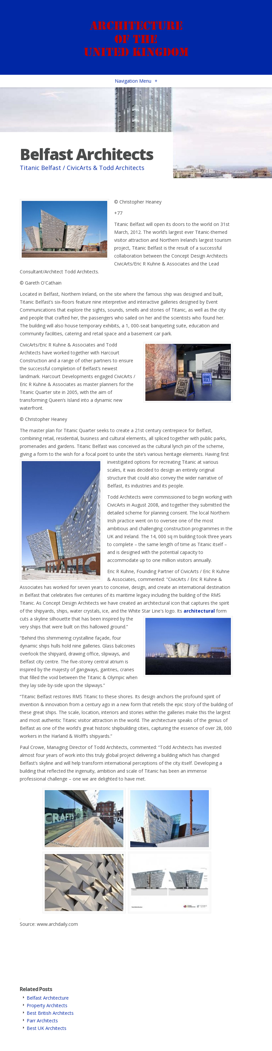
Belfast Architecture (48, 998)
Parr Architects (42, 1020)
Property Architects (47, 1005)
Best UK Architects (46, 1028)
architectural (199, 611)
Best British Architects (50, 1013)
